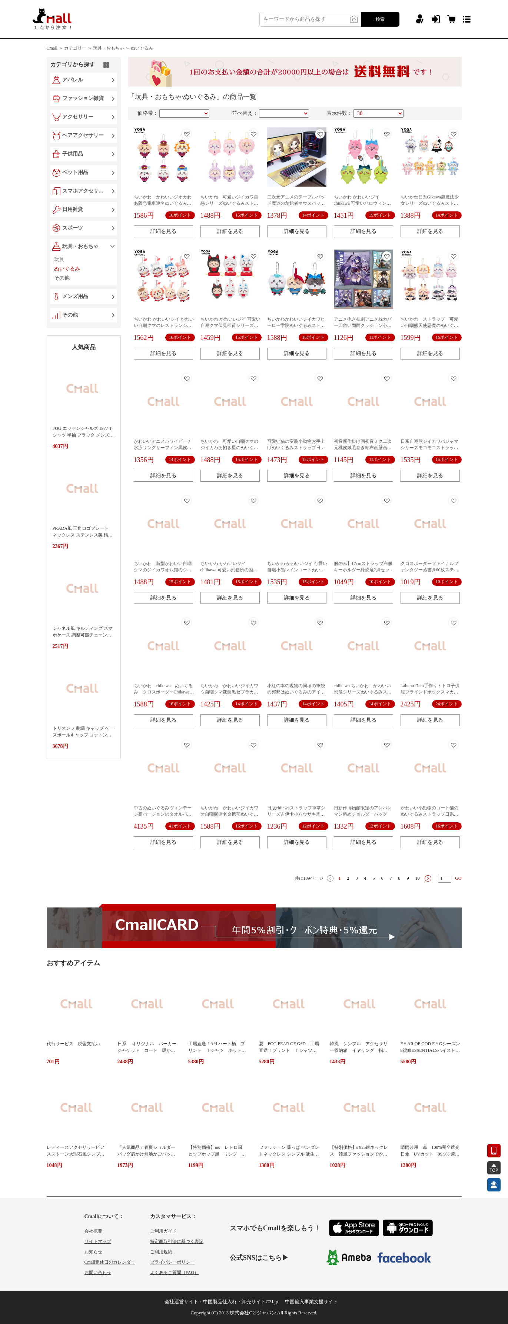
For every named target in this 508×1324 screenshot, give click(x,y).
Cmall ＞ (55, 48)
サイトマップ (97, 1241)
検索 (380, 19)
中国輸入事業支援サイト (311, 1301)
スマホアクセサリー (84, 191)
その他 (70, 315)
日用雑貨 (72, 209)
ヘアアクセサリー (83, 135)
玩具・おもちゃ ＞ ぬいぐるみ (123, 48)
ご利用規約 (161, 1251)
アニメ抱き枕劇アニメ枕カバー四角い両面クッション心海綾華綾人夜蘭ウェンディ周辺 (363, 325)
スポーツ (72, 228)
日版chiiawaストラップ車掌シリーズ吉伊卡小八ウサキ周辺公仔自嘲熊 (296, 814)
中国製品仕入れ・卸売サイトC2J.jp (240, 1301)
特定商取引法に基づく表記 (176, 1241)
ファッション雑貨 (83, 98)
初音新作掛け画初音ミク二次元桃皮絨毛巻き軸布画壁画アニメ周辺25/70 (363, 448)
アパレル (72, 80)
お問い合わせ (97, 1272)
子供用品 (72, 154)
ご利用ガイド (163, 1231)
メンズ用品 (75, 296)
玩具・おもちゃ (80, 246)
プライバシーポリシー (172, 1262)
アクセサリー (77, 117)
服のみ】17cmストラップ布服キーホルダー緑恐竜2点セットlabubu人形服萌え (364, 570)
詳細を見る (163, 231)
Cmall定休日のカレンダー (109, 1262)
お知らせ (93, 1251)
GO (458, 878)
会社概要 (93, 1231)
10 (417, 878)
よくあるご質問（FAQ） (174, 1272)
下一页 (428, 878)
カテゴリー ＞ (78, 48)
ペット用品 (75, 172)
